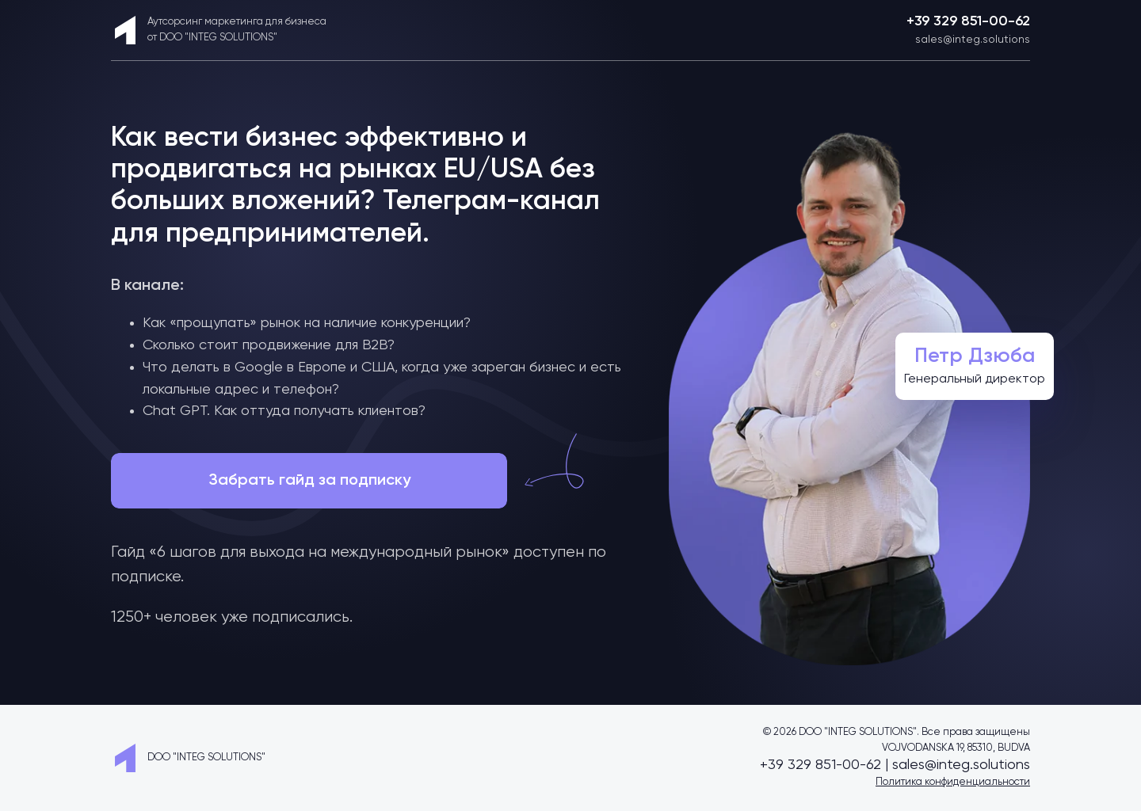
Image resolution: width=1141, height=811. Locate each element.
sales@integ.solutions (972, 39)
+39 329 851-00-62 (968, 21)
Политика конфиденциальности (953, 782)
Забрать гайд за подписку (309, 481)
